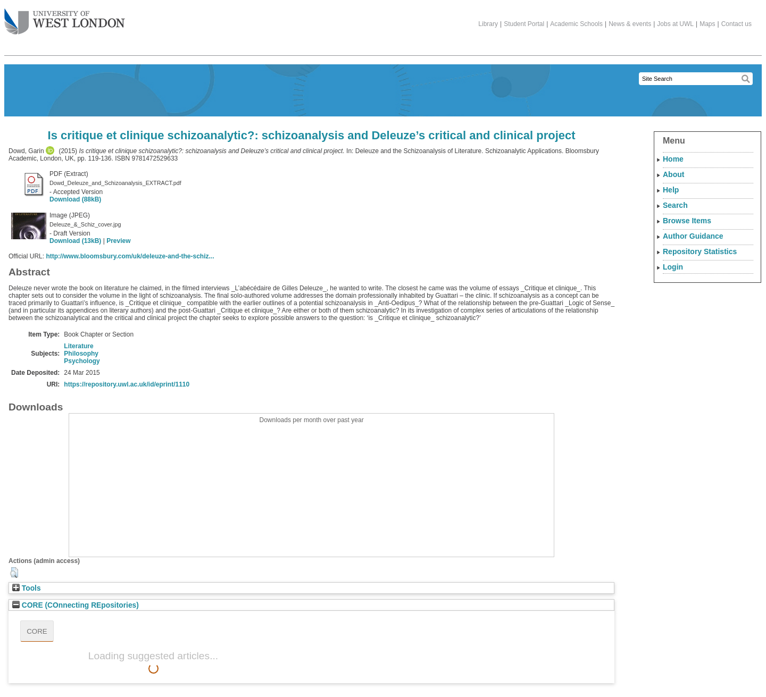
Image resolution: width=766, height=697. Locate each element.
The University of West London (65, 17)
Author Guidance (693, 236)
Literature (78, 346)
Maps (707, 24)
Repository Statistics (700, 251)
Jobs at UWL (675, 24)
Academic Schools (576, 24)
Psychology (81, 361)
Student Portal (524, 24)
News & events (630, 24)
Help (671, 190)
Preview (118, 241)
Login (673, 267)
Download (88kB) (75, 199)
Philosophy (81, 353)
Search (675, 205)
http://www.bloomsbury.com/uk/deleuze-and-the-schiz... (130, 256)
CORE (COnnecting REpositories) (75, 605)
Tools (26, 588)
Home (673, 159)
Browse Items (687, 220)
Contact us (736, 24)
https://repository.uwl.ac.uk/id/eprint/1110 (126, 384)
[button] (14, 572)
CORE (37, 631)
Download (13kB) (75, 241)
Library (488, 24)
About (673, 174)
